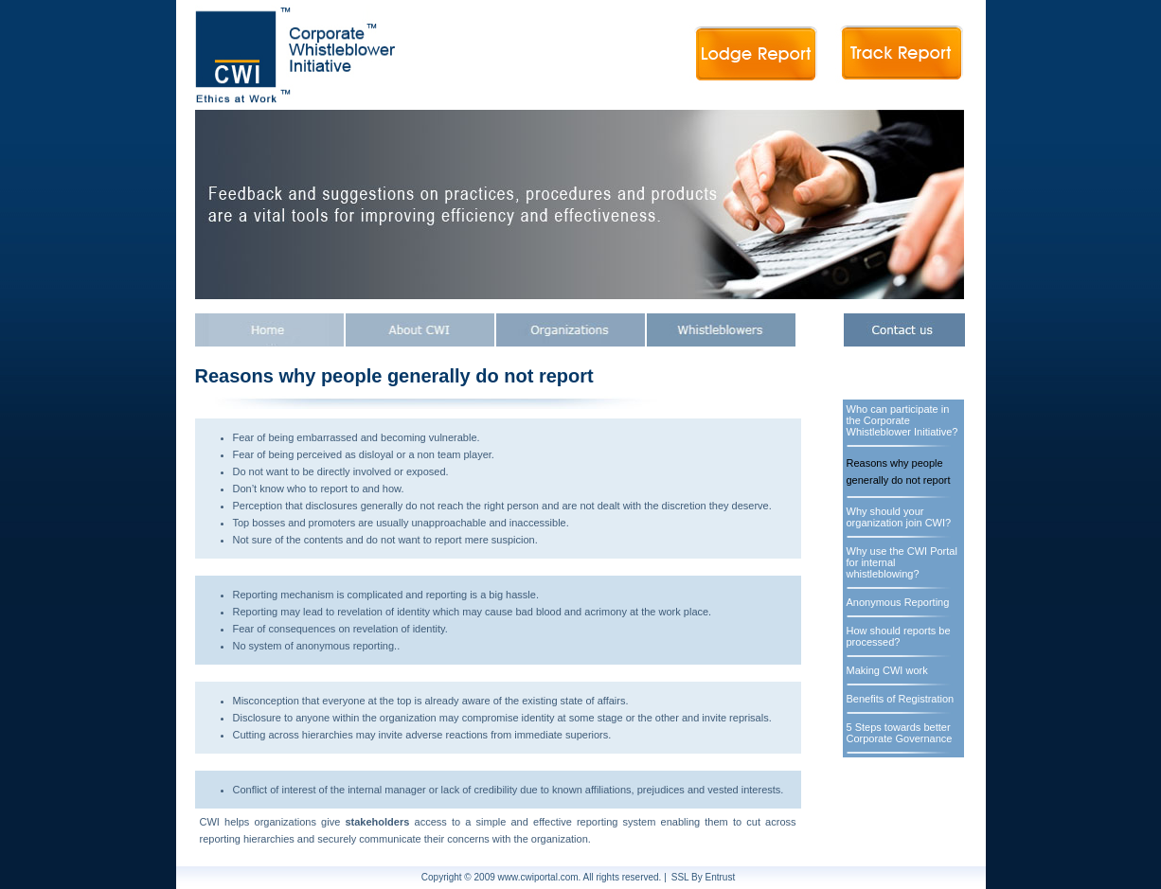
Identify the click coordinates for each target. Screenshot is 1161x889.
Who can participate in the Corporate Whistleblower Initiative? (902, 420)
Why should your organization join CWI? (899, 517)
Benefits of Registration (901, 698)
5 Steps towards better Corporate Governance (900, 732)
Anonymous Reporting (898, 602)
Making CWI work (887, 670)
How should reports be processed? (899, 636)
